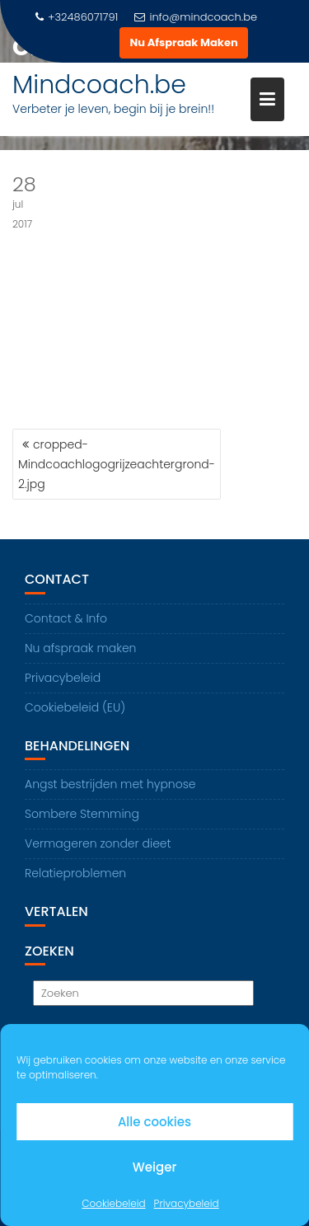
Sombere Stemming (82, 814)
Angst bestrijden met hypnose (110, 784)
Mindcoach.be (99, 85)
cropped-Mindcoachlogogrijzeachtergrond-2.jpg (116, 464)
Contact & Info (66, 618)
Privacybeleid (186, 1203)
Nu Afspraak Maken (183, 42)
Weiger (154, 1167)
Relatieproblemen (75, 873)
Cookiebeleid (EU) (75, 707)
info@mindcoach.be (195, 17)
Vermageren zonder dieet (98, 843)
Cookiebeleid (113, 1203)
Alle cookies (154, 1121)
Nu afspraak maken (80, 648)
